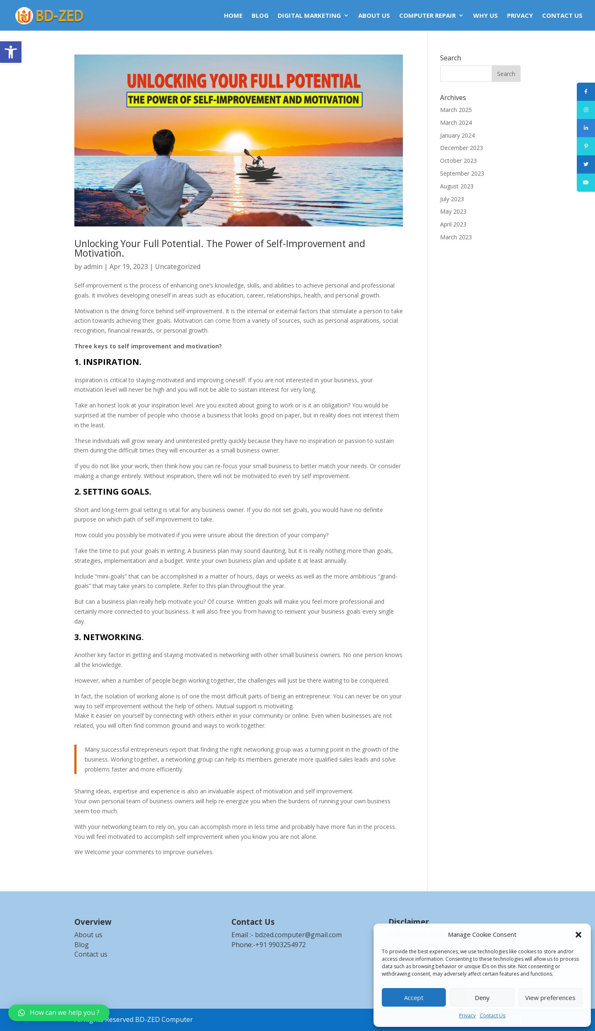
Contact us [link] (90, 954)
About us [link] (88, 934)
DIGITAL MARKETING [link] (309, 15)
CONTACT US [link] (562, 15)
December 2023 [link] (461, 148)
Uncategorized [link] (177, 266)
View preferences (550, 997)
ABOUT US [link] (374, 15)
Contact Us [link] (492, 1015)
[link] (10, 52)
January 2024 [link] (457, 135)
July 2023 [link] (452, 199)
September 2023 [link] (462, 173)
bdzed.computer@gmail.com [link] (298, 934)
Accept (414, 997)
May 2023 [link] (453, 211)
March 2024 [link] (456, 122)
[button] (578, 935)
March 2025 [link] (456, 110)
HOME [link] (233, 15)
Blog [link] (81, 944)
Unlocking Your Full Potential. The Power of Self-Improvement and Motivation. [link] (219, 248)
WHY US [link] (485, 15)
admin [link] (92, 266)
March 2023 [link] (456, 237)
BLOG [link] (260, 15)
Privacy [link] (467, 1015)
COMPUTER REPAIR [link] (427, 15)
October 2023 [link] (458, 160)
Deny (482, 997)
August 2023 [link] (457, 186)
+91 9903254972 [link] (280, 944)
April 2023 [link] (453, 224)
